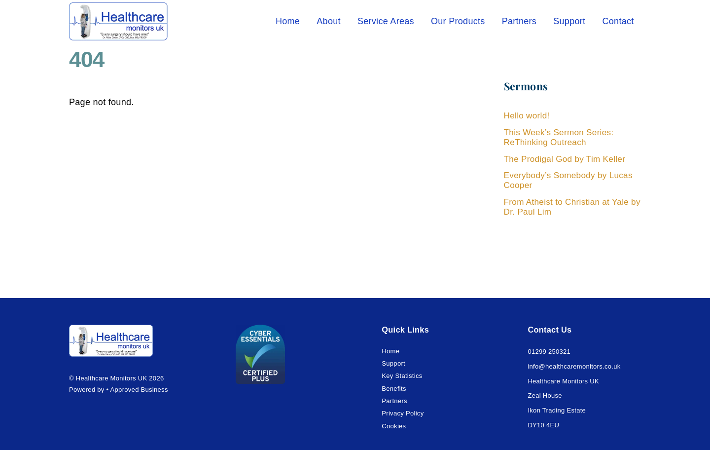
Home (288, 21)
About (329, 21)
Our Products (458, 21)
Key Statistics (402, 375)
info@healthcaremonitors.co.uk (574, 366)
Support (569, 21)
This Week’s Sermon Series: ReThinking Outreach (559, 137)
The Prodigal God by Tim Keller (565, 159)
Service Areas (385, 21)
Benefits (394, 388)
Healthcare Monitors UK (111, 378)
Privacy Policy (403, 413)
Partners (519, 21)
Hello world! (527, 115)
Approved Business (139, 389)
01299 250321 (549, 351)
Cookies (394, 426)
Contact (618, 21)
